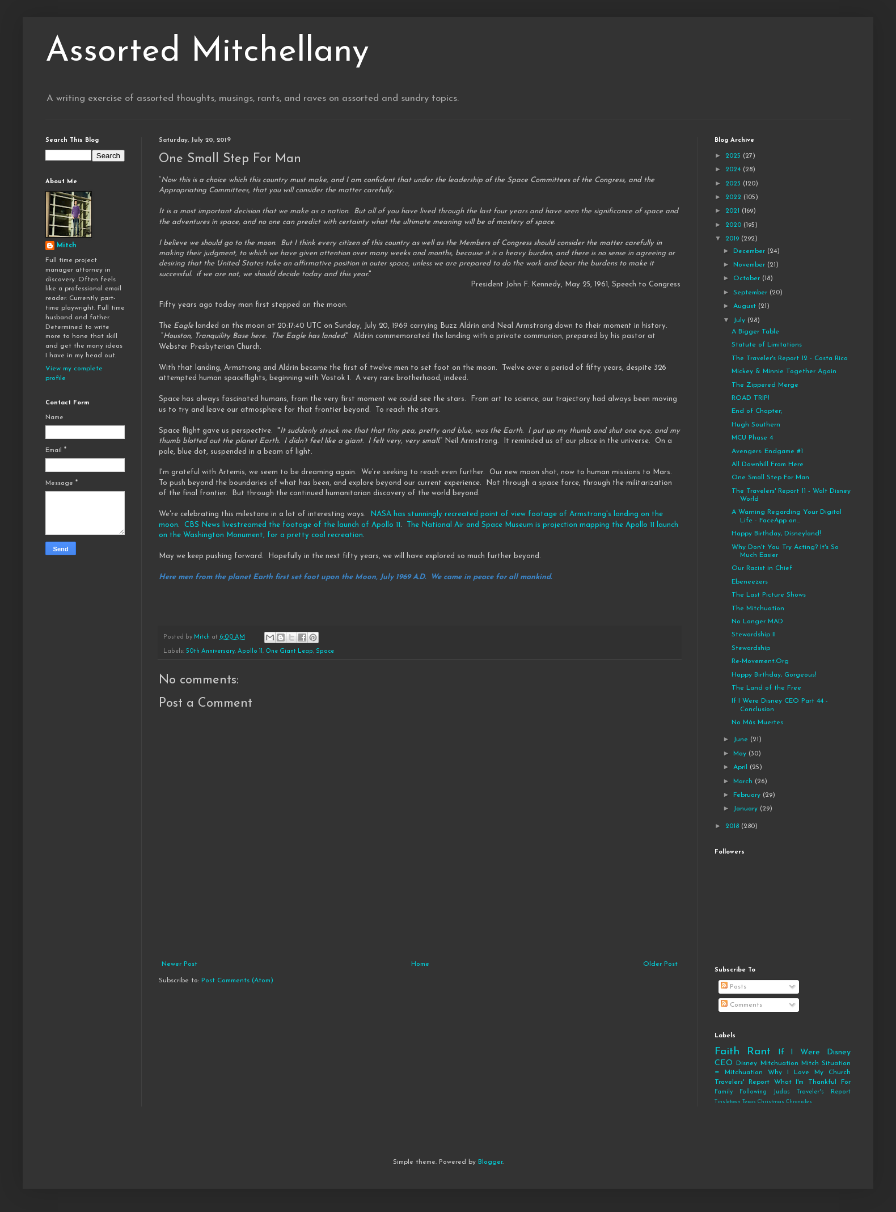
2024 (734, 169)
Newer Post (179, 964)
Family (724, 1092)
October (747, 278)
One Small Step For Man (770, 477)
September (751, 292)
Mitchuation (779, 1063)
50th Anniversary (210, 651)
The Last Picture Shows (769, 595)
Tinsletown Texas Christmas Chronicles (763, 1101)
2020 (734, 225)
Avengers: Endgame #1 (767, 451)
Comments (741, 1005)
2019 (733, 238)
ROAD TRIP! (751, 398)
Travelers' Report (742, 1082)
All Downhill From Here (768, 464)
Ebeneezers (750, 581)
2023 (734, 183)
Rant (759, 1051)
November (750, 264)
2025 (734, 156)
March (744, 781)
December (750, 251)
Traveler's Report (823, 1092)
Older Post (660, 964)
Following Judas (764, 1092)
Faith (727, 1051)
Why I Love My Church (809, 1072)
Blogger (490, 1162)
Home (420, 964)
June (741, 739)
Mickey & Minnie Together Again (784, 371)
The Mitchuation (758, 608)
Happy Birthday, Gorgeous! (774, 675)
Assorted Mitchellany (207, 52)
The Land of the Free (766, 688)
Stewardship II (754, 634)
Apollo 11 (250, 651)
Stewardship (751, 648)
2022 (734, 197)
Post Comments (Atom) (237, 980)
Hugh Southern (756, 424)
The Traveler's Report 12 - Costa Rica (790, 358)
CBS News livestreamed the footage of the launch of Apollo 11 (292, 525)
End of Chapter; (757, 411)
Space (325, 651)
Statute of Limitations (767, 344)
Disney (746, 1063)
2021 (733, 211)
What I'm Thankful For (812, 1082)
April (741, 767)
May (741, 753)
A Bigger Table (755, 331)
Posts (733, 986)
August (745, 306)
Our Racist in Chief (762, 568)
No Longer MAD (757, 621)
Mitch (67, 245)
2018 (733, 826)
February (748, 795)
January (746, 808)
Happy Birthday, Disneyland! (776, 533)
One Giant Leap (289, 651)
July (740, 320)
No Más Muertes (757, 722)
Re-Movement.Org (760, 661)
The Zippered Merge (765, 385)
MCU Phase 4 (752, 437)
